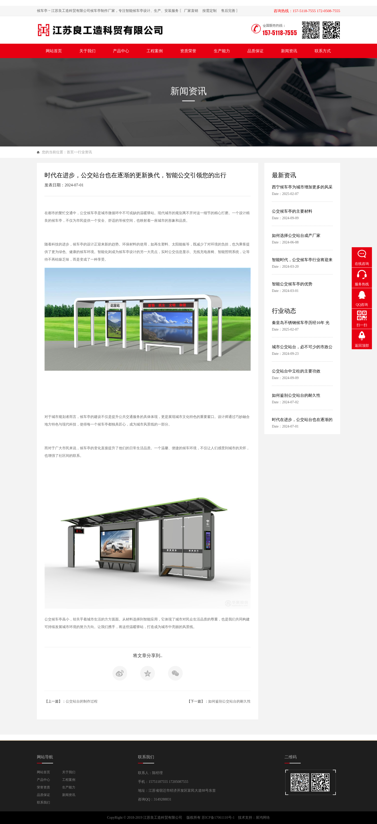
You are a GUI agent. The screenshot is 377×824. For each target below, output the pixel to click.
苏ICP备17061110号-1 (218, 817)
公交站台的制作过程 (82, 701)
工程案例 (68, 780)
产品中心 (43, 780)
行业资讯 (85, 152)
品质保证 (43, 795)
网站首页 (43, 772)
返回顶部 (362, 345)
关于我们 (68, 772)
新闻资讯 (68, 795)
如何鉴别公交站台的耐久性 (229, 701)
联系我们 (43, 802)
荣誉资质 (43, 787)
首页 (70, 152)
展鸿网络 (263, 817)
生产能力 (68, 787)
